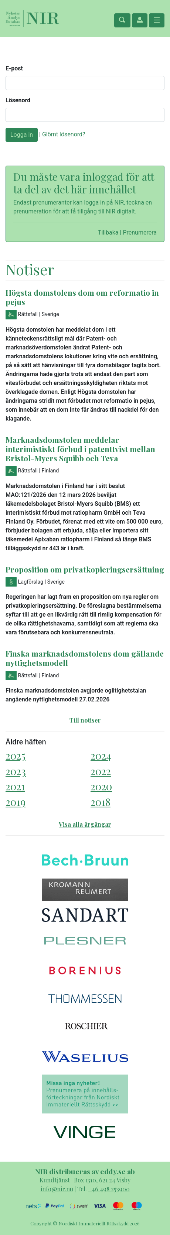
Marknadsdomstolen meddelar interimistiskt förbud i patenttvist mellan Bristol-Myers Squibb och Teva (80, 448)
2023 (16, 771)
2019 (16, 802)
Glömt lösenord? (63, 134)
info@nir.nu (57, 1189)
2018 (100, 802)
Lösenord (18, 100)
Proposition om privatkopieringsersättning (85, 569)
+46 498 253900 (109, 1189)
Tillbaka (108, 232)
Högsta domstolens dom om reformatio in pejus (82, 297)
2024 (101, 755)
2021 (15, 786)
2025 (16, 755)
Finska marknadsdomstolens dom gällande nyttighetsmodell (85, 658)
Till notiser (85, 720)
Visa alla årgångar (85, 824)
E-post (14, 68)
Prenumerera (140, 232)
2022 (101, 771)
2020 (101, 786)
